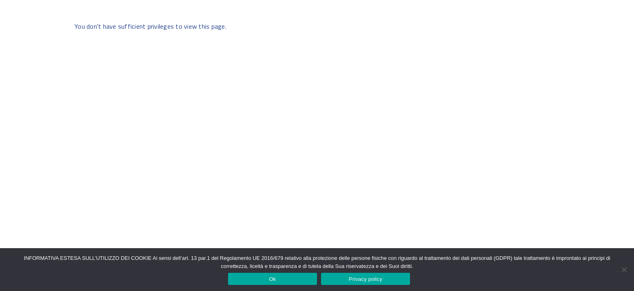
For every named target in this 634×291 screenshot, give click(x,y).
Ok (272, 279)
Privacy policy (366, 279)
